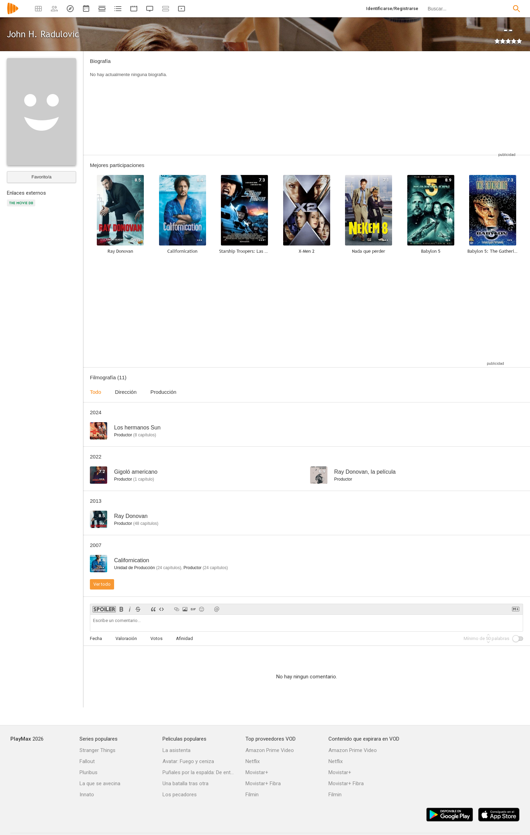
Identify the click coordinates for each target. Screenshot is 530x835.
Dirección (126, 392)
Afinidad (184, 638)
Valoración (126, 638)
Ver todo (102, 584)
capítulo (143, 479)
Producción (163, 392)
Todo (95, 392)
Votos (156, 638)
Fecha (96, 638)
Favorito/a (41, 176)
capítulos (144, 435)
